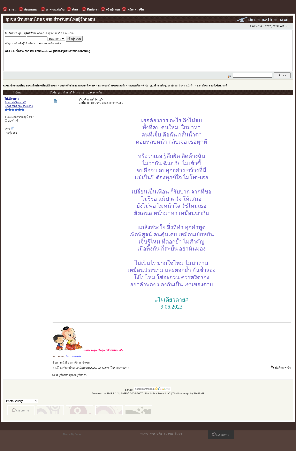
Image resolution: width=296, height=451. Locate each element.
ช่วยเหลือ (156, 434)
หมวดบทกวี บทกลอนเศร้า (111, 85)
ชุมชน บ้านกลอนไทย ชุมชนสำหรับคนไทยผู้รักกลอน (30, 85)
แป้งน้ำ (189, 85)
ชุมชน (144, 434)
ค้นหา (178, 434)
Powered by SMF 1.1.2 (105, 393)
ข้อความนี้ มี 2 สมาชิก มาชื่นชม (71, 362)
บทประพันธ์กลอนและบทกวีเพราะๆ (77, 85)
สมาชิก (168, 434)
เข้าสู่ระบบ (51, 33)
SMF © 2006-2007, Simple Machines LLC (145, 393)
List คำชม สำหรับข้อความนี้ (212, 85)
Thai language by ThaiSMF (188, 393)
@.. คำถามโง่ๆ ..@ (160, 85)
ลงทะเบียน (69, 33)
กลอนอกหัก (134, 85)
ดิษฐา (182, 85)
